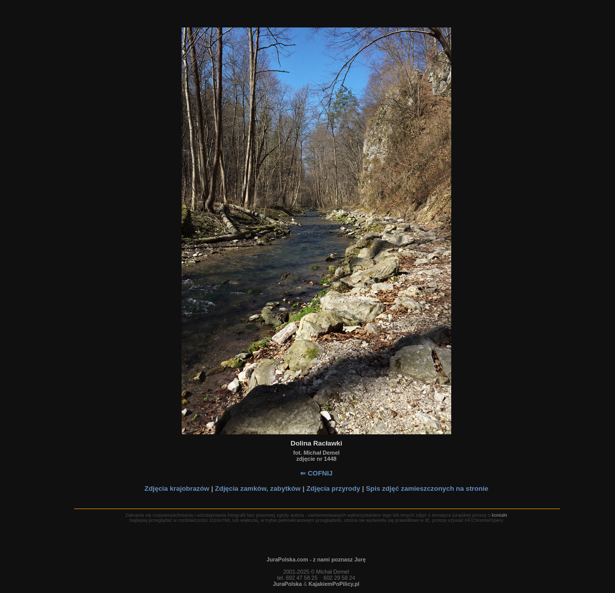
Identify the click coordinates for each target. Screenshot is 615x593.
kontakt (499, 515)
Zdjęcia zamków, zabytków (258, 488)
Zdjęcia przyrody (333, 488)
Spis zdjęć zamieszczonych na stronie (427, 488)
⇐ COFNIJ (316, 473)
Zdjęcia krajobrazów (176, 488)
